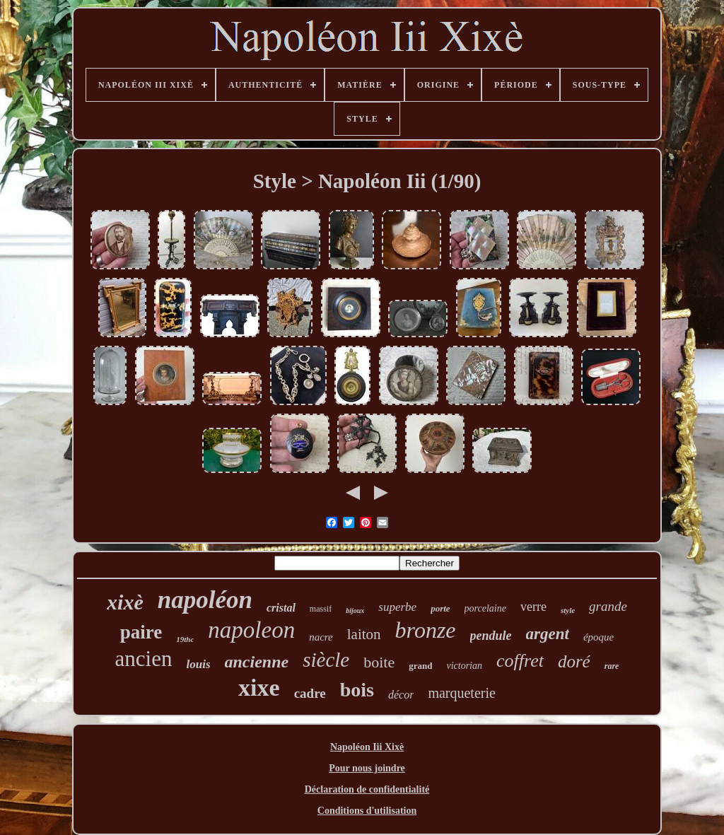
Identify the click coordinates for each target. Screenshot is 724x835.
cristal (281, 608)
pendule (491, 636)
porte (440, 608)
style (568, 610)
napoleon (251, 630)
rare (612, 666)
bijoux (355, 610)
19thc (185, 639)
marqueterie (462, 693)
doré (574, 661)
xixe (259, 688)
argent (547, 634)
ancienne (257, 662)
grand (420, 665)
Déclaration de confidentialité (367, 789)
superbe (397, 607)
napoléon (205, 600)
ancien (144, 658)
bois (357, 690)
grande (608, 606)
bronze (425, 630)
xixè (125, 602)
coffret (520, 660)
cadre (310, 693)
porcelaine (485, 608)
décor (401, 695)
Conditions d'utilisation (366, 810)
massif (321, 609)
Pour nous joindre (367, 768)
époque (598, 637)
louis (198, 664)
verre (533, 607)
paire (141, 632)
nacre (321, 637)
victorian (464, 665)
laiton (364, 634)
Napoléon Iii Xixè (367, 747)
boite (379, 662)
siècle (326, 659)
